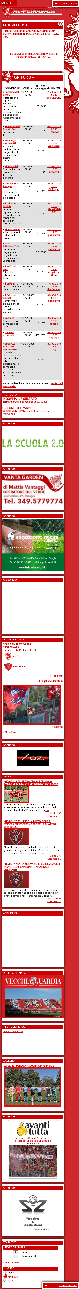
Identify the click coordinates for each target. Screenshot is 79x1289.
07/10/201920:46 (54, 129)
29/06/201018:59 (54, 346)
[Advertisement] (14, 606)
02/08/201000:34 (54, 298)
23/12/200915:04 (54, 208)
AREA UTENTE (69, 3)
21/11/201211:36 (54, 232)
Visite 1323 (54, 898)
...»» (47, 810)
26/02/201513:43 (54, 186)
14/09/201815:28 (54, 286)
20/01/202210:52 (54, 143)
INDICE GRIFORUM (15, 31)
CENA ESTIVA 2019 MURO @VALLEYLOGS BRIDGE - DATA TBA (31, 34)
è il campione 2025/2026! (24, 401)
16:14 (10, 1280)
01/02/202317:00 (54, 321)
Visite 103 (55, 813)
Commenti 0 (54, 816)
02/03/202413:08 (54, 335)
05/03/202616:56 (54, 246)
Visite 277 (55, 855)
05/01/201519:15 (54, 271)
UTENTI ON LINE (68, 1285)
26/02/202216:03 (54, 169)
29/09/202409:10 (53, 95)
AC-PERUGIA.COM (37, 31)
